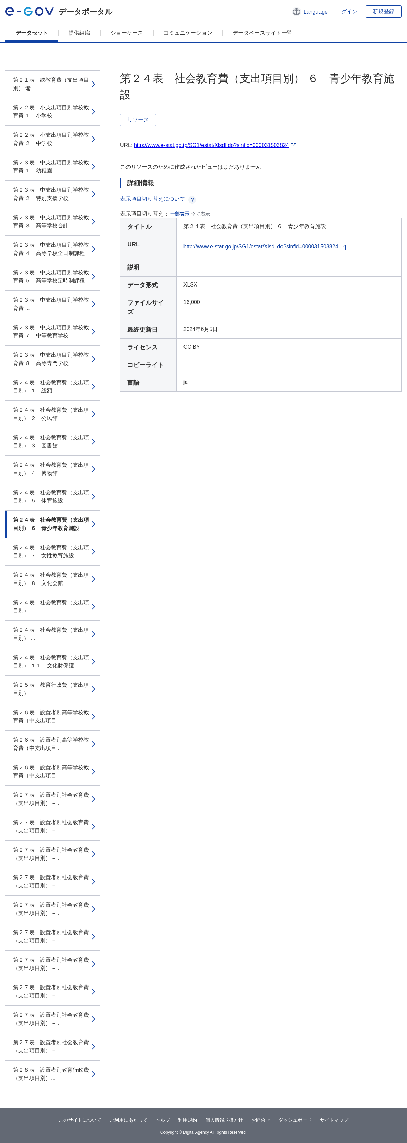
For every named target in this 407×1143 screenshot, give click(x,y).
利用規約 (187, 1120)
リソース (138, 120)
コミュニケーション (187, 33)
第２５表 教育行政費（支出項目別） (51, 689)
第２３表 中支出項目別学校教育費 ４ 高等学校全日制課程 (51, 249)
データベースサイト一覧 (262, 33)
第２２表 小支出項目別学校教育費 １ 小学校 (51, 111)
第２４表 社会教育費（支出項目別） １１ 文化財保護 (51, 661)
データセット (32, 33)
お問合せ (260, 1120)
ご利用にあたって (129, 1120)
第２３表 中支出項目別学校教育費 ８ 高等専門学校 (51, 359)
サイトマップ (334, 1120)
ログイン (346, 11)
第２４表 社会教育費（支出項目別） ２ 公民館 (51, 414)
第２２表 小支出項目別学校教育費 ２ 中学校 (51, 139)
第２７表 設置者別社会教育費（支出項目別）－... (51, 799)
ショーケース (127, 33)
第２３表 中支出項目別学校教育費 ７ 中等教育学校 (51, 331)
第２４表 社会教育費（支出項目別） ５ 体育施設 (51, 496)
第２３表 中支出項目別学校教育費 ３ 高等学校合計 (51, 221)
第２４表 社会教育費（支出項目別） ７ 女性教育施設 (51, 551)
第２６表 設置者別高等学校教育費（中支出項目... (51, 716)
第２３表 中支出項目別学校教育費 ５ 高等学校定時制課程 (51, 276)
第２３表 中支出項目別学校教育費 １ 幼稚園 (51, 166)
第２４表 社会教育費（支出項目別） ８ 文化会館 (51, 579)
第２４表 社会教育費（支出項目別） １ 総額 (51, 386)
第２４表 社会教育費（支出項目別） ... (51, 606)
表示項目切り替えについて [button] (158, 199)
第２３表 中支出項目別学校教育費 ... (51, 304)
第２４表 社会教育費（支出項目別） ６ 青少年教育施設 (51, 524)
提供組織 (79, 33)
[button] (310, 11)
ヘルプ (163, 1120)
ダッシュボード (295, 1120)
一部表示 (179, 214)
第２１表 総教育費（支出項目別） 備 (51, 84)
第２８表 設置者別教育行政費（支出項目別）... (51, 1074)
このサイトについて (80, 1120)
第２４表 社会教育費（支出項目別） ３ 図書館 (51, 441)
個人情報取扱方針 (224, 1120)
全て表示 (200, 214)
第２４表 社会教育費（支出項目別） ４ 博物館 (51, 469)
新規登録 (383, 11)
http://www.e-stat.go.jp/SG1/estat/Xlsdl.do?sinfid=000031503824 (211, 145)
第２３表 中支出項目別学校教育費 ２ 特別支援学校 (51, 194)
